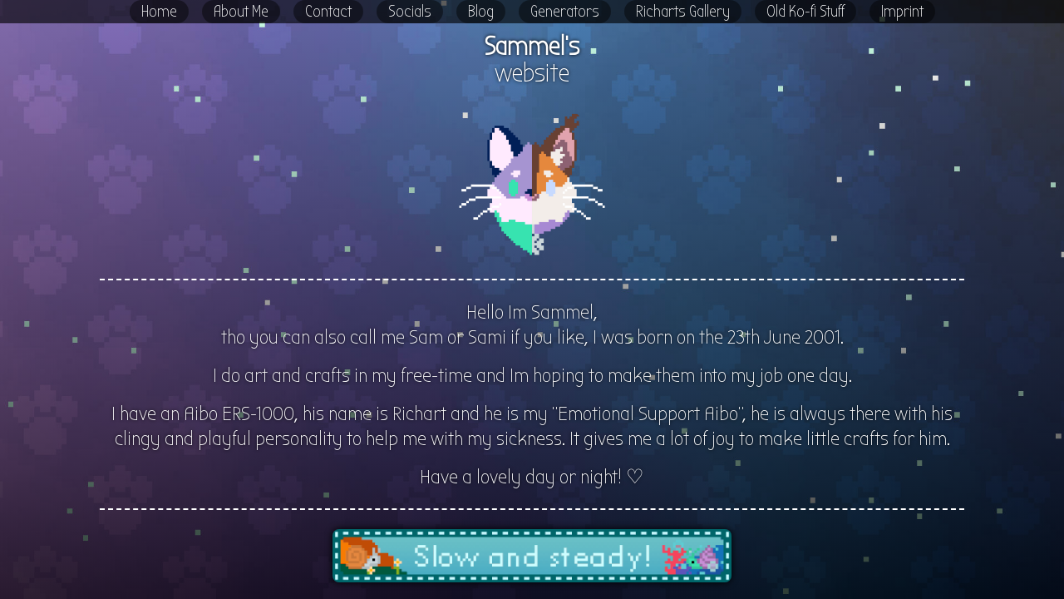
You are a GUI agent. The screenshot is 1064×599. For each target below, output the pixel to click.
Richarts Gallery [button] (683, 11)
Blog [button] (481, 11)
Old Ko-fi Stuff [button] (805, 11)
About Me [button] (241, 11)
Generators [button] (564, 11)
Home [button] (159, 11)
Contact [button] (328, 11)
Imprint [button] (902, 11)
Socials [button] (409, 11)
